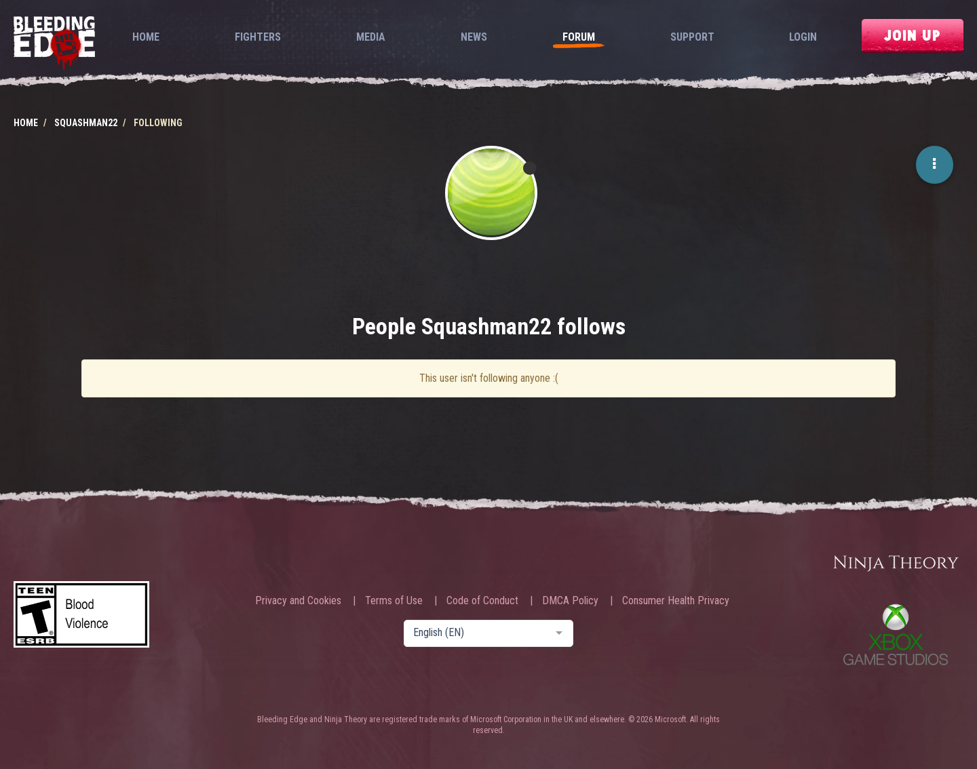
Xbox (895, 634)
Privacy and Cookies (298, 600)
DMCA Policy (570, 600)
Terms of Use (394, 600)
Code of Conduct (482, 600)
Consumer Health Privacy (675, 600)
